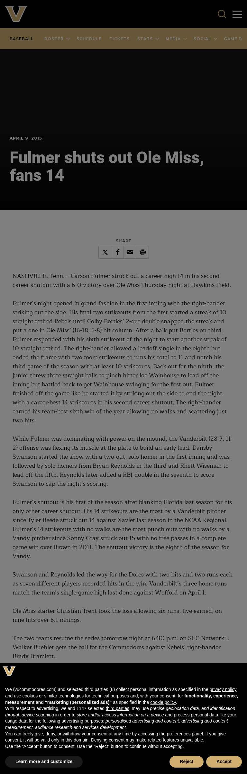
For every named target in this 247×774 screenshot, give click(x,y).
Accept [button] (224, 761)
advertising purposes (82, 720)
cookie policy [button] (163, 702)
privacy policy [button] (222, 689)
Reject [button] (186, 761)
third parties (117, 708)
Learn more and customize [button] (43, 761)
